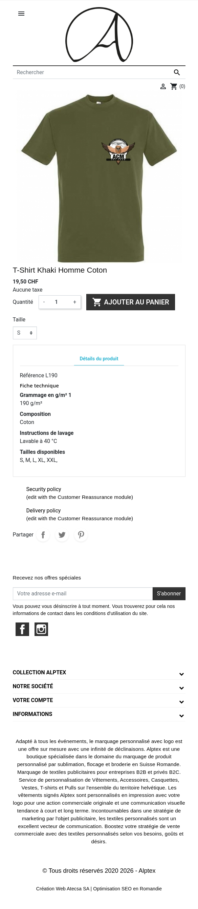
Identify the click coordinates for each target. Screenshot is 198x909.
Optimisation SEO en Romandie (127, 888)
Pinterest (81, 535)
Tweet (62, 535)
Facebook (22, 629)
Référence (32, 375)
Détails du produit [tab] (99, 359)
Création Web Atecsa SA (62, 888)
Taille (19, 319)
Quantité (23, 302)
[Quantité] (59, 302)
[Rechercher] (99, 72)
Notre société (33, 686)
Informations (32, 714)
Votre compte (33, 700)
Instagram (41, 629)
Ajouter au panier (130, 302)
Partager (43, 535)
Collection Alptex (39, 672)
